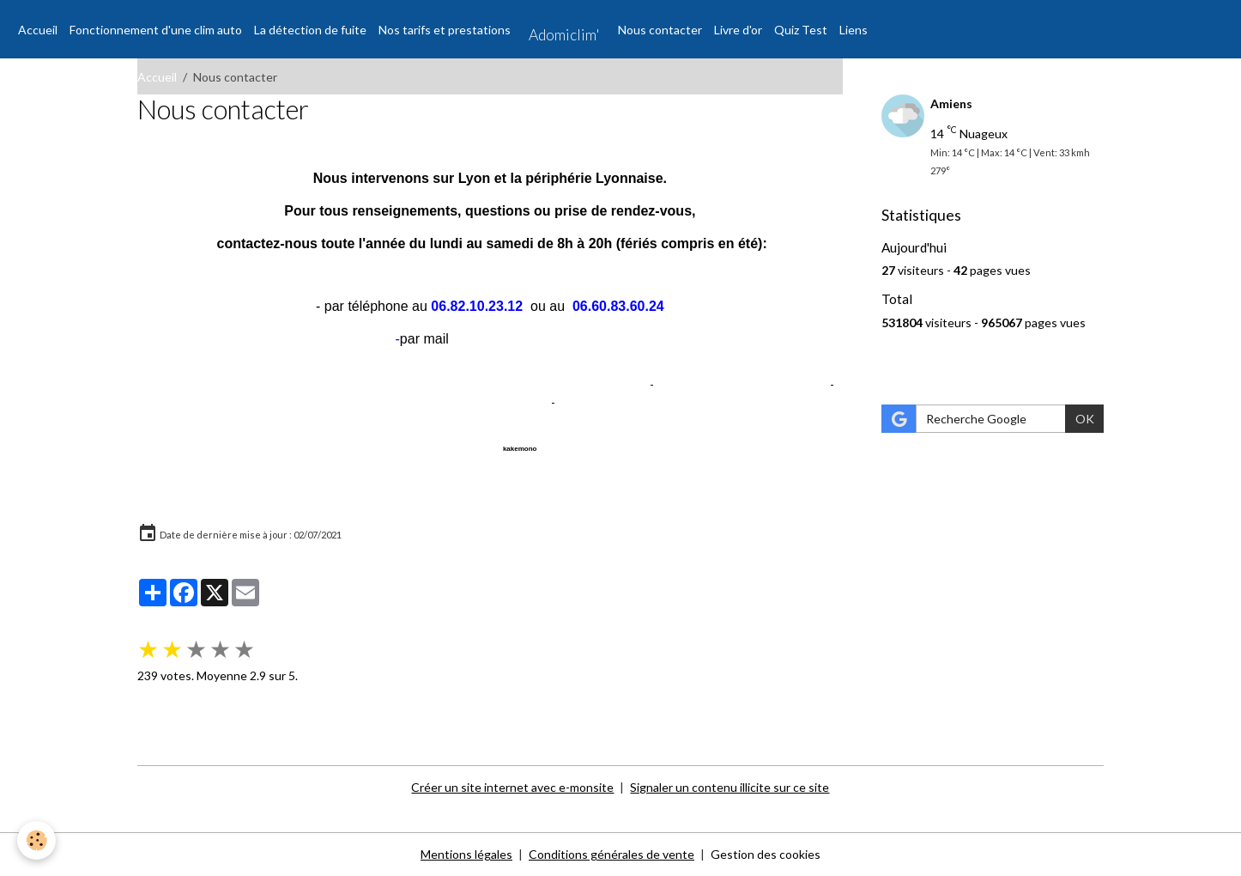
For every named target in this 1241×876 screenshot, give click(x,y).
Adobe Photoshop (607, 402)
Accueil (38, 29)
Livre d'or (738, 29)
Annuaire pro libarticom (199, 446)
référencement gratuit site (575, 384)
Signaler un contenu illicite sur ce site (729, 787)
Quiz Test (800, 29)
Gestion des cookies (765, 854)
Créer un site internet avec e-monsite (512, 787)
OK (1084, 418)
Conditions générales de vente (611, 854)
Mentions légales (466, 854)
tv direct (525, 402)
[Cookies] (36, 840)
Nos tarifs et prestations (444, 29)
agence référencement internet (742, 384)
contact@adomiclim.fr (518, 339)
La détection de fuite (310, 29)
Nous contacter (660, 29)
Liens (853, 29)
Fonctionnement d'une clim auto (156, 29)
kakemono (520, 449)
